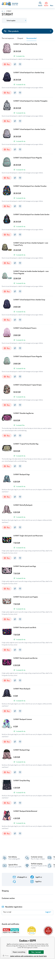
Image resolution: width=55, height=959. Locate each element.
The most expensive (8, 38)
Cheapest (20, 38)
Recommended (31, 38)
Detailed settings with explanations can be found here (27, 956)
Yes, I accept (36, 952)
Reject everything (19, 952)
